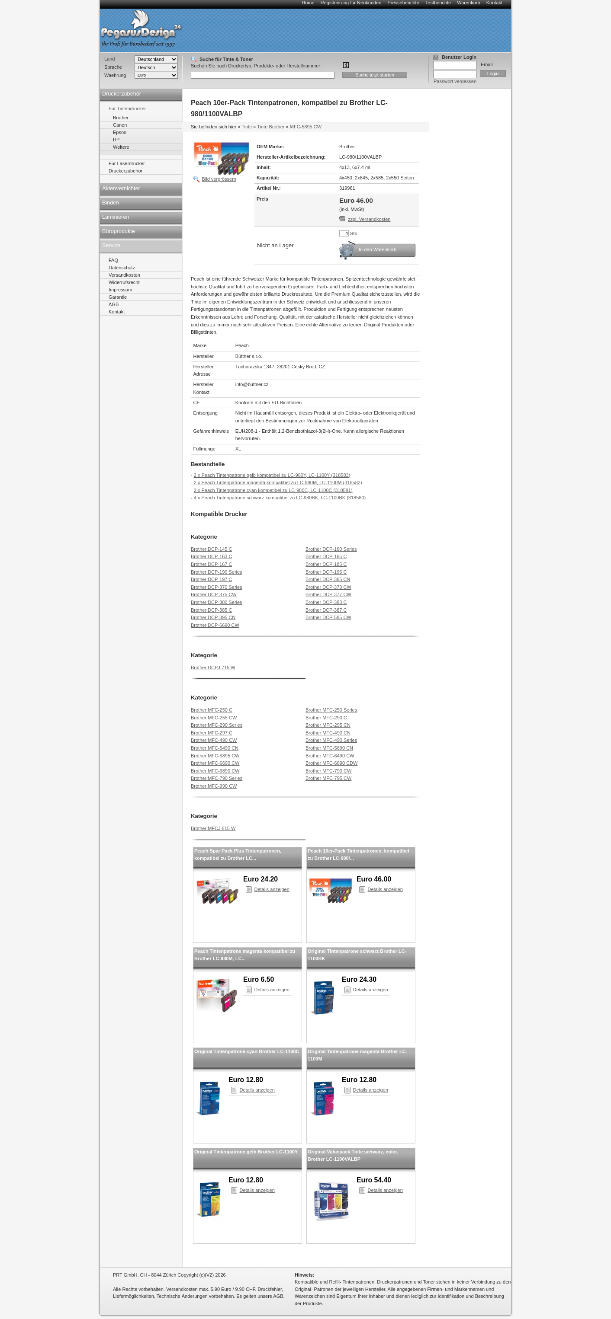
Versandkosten (124, 275)
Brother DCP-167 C (211, 564)
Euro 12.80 (245, 1079)
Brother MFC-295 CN (328, 725)
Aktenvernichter (121, 188)
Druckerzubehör (121, 94)
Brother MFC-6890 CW (215, 770)
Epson (119, 132)
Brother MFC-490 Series (331, 740)
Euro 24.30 (359, 979)
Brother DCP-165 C (326, 556)
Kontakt (494, 2)
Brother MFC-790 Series (216, 778)
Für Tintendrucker (127, 108)
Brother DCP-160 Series (331, 549)
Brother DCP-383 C (326, 602)
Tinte (246, 126)
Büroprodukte (118, 231)
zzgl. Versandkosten (369, 219)
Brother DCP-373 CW (328, 587)
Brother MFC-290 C (326, 717)
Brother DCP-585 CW (328, 617)
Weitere (121, 147)
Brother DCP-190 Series (216, 572)
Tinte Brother (270, 126)
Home (308, 2)
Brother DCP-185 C (326, 564)
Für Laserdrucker (127, 163)
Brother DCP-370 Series (216, 587)
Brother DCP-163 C (211, 556)
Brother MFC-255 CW (214, 717)
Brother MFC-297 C (211, 732)
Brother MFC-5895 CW (215, 755)
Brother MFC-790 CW (328, 770)
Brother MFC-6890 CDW (331, 763)
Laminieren (115, 217)
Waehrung (115, 75)
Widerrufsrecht (124, 282)
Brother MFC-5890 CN (329, 748)
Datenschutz (122, 267)
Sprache (113, 67)
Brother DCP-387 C (326, 610)
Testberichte (438, 2)
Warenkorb (468, 2)
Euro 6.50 (258, 979)
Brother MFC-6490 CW (330, 755)
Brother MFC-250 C (211, 709)
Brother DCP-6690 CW (215, 625)
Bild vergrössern (219, 179)
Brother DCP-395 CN (213, 617)
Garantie (118, 297)
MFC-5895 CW (306, 126)
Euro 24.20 (260, 879)
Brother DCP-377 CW (328, 594)
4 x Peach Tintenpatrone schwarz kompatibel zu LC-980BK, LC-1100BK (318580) (280, 497)
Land (109, 58)
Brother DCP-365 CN (328, 579)
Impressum (120, 289)
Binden (110, 203)
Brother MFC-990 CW (214, 786)
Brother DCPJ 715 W (213, 667)
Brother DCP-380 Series (216, 602)
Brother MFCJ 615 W (213, 828)
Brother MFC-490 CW (214, 740)
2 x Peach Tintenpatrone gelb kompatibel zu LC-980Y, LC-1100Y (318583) (272, 475)
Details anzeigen (271, 889)
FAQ (113, 260)
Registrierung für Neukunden (351, 2)
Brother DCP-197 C (211, 579)
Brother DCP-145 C (211, 549)
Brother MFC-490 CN (328, 732)
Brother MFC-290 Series (216, 725)
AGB (114, 304)
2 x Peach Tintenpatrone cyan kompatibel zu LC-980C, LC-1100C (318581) (273, 490)
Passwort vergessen (455, 81)
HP (116, 139)
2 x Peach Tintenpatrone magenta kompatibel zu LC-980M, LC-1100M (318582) (278, 482)
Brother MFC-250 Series (331, 709)
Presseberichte (403, 2)
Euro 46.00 (374, 879)
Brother (121, 117)
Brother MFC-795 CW (328, 778)
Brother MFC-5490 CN (214, 748)
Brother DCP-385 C (211, 610)
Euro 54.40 (374, 1180)
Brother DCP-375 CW (214, 594)
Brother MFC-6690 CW (215, 763)
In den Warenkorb (377, 249)
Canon (120, 125)
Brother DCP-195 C (326, 572)
